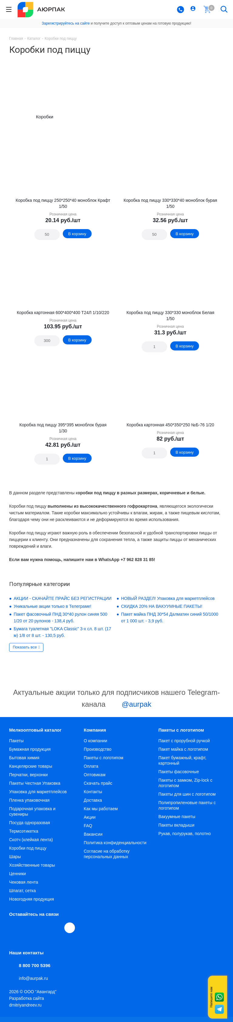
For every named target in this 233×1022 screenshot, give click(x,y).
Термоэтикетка (23, 836)
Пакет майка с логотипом (183, 754)
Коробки (44, 119)
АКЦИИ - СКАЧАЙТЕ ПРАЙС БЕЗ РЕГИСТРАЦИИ (63, 603)
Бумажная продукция (30, 754)
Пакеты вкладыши (176, 830)
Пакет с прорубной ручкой (184, 745)
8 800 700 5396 (34, 970)
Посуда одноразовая (29, 827)
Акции (90, 822)
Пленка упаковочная (29, 805)
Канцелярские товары (30, 771)
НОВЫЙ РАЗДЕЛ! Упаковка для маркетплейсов (168, 603)
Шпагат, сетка (22, 895)
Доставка (93, 805)
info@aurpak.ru (33, 983)
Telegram (28, 932)
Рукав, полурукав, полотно (184, 838)
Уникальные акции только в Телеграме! (52, 611)
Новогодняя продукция (31, 904)
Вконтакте (14, 932)
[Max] (69, 933)
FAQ (88, 830)
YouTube (42, 932)
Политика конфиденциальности (115, 847)
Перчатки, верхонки (28, 779)
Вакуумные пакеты (176, 821)
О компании (95, 745)
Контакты (93, 796)
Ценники (17, 878)
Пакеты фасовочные (178, 776)
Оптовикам (95, 779)
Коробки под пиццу (27, 853)
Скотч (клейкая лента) (31, 844)
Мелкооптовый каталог (35, 735)
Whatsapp (219, 997)
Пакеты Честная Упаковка (34, 788)
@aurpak (129, 710)
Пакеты (16, 745)
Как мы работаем (101, 813)
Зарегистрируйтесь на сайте (66, 23)
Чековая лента (23, 887)
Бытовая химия (24, 762)
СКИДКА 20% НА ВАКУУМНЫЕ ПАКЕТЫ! (161, 611)
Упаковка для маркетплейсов (38, 796)
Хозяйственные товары (32, 870)
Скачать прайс (98, 788)
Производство (97, 754)
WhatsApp (56, 932)
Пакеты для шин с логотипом (187, 799)
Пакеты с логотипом (103, 762)
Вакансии (93, 839)
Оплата (91, 771)
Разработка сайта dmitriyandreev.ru (26, 1007)
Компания (95, 735)
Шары (15, 861)
